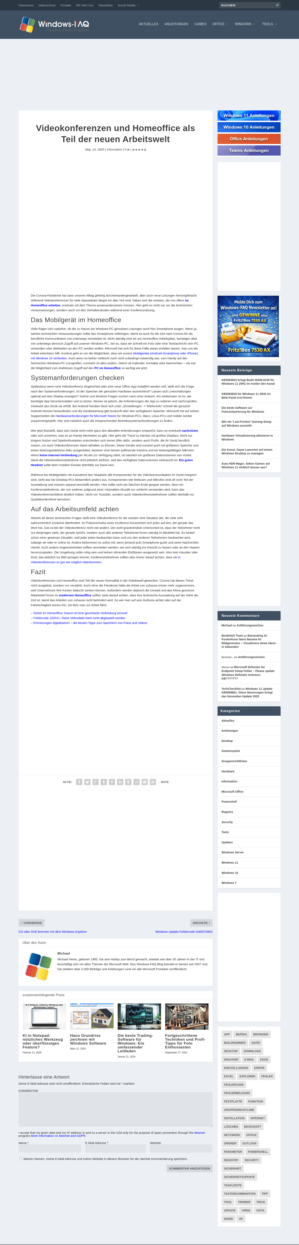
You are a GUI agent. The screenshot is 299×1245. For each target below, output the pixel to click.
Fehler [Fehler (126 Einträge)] (267, 1077)
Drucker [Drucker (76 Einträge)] (231, 1060)
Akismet (199, 1133)
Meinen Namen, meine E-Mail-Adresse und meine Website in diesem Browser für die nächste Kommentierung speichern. (106, 1160)
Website (155, 1144)
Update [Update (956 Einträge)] (230, 1211)
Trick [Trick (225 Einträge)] (260, 1203)
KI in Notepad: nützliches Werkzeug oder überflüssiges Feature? (43, 1042)
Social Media (126, 5)
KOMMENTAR (28, 1091)
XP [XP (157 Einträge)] (241, 1219)
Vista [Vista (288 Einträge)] (260, 1211)
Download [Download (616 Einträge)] (252, 1052)
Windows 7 (229, 883)
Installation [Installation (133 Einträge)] (234, 1119)
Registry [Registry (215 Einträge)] (231, 1161)
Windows (243, 25)
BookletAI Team (232, 636)
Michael (64, 954)
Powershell (229, 803)
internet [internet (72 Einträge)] (257, 1119)
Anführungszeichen (250, 626)
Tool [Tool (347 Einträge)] (228, 1203)
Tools (267, 25)
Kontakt (66, 5)
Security (227, 823)
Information (114, 150)
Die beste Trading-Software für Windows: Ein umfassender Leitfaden (135, 1044)
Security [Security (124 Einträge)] (252, 1161)
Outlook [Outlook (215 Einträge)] (249, 1144)
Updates (227, 843)
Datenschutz (47, 5)
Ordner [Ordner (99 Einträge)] (230, 1144)
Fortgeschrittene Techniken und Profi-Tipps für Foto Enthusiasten (185, 1042)
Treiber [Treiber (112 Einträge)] (244, 1203)
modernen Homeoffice (75, 596)
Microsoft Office (233, 792)
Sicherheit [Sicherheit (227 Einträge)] (232, 1169)
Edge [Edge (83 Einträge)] (264, 1060)
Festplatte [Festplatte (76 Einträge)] (233, 1102)
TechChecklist (231, 689)
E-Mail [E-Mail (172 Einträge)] (249, 1060)
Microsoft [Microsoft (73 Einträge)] (252, 1127)
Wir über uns (84, 5)
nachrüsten (190, 431)
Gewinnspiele (231, 752)
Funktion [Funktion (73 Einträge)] (255, 1102)
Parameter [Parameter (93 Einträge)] (233, 1152)
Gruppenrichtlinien (234, 762)
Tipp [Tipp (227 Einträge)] (265, 1194)
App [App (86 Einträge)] (227, 1035)
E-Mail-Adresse (96, 1144)
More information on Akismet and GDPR (58, 1136)
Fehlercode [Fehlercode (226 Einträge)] (234, 1085)
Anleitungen (176, 25)
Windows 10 (230, 873)
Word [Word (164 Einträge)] (228, 1219)
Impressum (26, 5)
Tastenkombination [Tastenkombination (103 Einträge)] (240, 1194)
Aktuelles (148, 25)
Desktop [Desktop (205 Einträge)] (231, 1052)
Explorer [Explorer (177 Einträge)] (247, 1077)
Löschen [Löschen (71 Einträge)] (231, 1127)
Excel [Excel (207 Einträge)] (229, 1077)
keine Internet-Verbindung (59, 456)
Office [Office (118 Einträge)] (251, 1136)
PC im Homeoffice (107, 369)
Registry (227, 813)
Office (218, 25)
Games (200, 25)
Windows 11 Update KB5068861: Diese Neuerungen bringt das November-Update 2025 (247, 693)
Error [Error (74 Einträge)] (259, 1069)
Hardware (228, 772)
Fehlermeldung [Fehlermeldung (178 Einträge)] (237, 1094)
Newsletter (105, 5)
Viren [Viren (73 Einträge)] (245, 1211)
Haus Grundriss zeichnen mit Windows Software (88, 1040)
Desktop (227, 742)
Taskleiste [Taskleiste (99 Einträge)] (233, 1186)
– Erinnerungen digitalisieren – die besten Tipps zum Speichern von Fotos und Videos (89, 624)
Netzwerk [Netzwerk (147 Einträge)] (232, 1136)
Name (24, 1144)
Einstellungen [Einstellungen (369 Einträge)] (236, 1069)
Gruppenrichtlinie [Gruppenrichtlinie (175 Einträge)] (239, 1110)
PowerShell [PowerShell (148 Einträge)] (258, 1152)
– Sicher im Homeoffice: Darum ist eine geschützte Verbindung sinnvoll (79, 614)
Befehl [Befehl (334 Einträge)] (241, 1035)
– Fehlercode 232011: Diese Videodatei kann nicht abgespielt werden (78, 619)
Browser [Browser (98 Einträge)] (260, 1035)
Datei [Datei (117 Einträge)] (256, 1043)
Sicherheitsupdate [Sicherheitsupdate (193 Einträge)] (239, 1178)
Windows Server (233, 853)
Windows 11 (230, 863)
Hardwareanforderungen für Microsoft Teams (85, 417)
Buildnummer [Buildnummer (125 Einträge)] (235, 1043)
